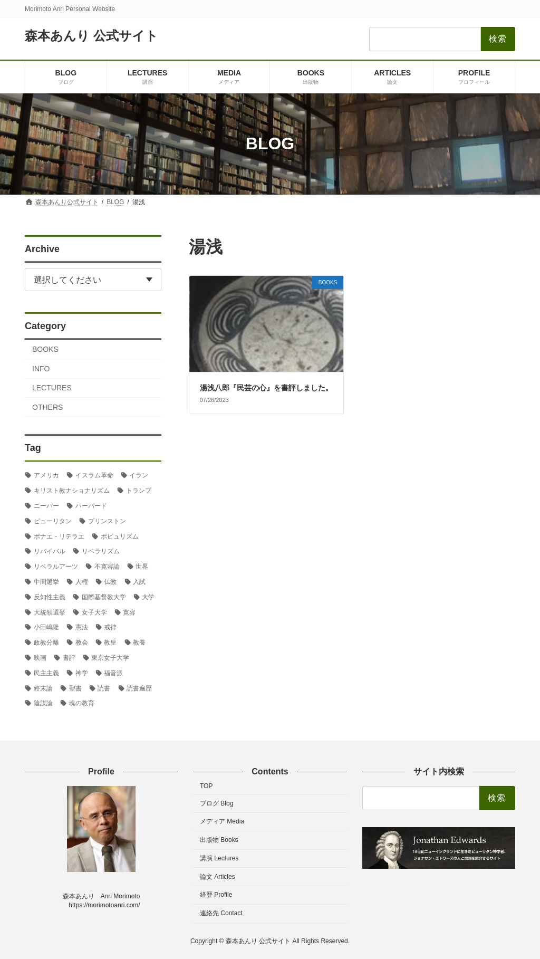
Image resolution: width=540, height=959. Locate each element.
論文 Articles (217, 876)
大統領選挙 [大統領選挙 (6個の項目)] (49, 612)
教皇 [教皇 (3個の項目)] (110, 642)
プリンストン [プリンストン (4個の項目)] (107, 520)
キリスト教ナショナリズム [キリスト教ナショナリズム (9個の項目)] (72, 490)
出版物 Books (219, 839)
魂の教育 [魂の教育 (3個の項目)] (81, 703)
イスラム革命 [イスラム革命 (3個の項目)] (94, 475)
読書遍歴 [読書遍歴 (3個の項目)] (139, 688)
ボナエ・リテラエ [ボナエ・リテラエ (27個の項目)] (59, 536)
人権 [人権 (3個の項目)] (81, 582)
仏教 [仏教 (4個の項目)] (110, 582)
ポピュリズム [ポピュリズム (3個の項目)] (120, 536)
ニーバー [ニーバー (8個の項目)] (46, 506)
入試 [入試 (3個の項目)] (139, 582)
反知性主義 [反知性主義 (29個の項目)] (49, 596)
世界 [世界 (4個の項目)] (142, 566)
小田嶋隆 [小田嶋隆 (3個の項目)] (46, 627)
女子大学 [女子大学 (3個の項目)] (94, 612)
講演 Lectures (219, 858)
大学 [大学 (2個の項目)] (148, 596)
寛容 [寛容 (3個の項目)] (129, 612)
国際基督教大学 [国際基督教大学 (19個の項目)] (104, 596)
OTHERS (47, 407)
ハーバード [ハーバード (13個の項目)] (91, 506)
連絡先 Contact (221, 913)
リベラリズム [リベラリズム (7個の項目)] (101, 551)
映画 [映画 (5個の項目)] (40, 657)
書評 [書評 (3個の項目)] (69, 657)
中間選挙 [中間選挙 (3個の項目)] (46, 582)
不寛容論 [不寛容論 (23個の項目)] (107, 566)
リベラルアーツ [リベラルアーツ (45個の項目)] (56, 566)
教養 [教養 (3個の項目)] (139, 642)
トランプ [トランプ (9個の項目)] (138, 490)
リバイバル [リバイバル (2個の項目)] (49, 551)
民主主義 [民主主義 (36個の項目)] (46, 672)
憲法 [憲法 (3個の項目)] (81, 627)
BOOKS (45, 349)
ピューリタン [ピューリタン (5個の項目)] (53, 520)
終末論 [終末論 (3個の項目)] (43, 688)
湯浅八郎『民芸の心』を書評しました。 (266, 387)
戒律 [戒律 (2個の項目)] (110, 627)
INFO (41, 368)
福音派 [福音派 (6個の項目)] (113, 672)
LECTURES (52, 387)
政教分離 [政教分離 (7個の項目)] (46, 642)
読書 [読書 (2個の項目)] (104, 688)
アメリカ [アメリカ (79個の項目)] (46, 475)
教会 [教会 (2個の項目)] (81, 642)
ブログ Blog (216, 803)
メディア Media (222, 821)
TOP (206, 786)
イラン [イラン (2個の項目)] (138, 475)
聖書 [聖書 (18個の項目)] (75, 688)
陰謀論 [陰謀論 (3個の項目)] (43, 703)
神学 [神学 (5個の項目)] (81, 672)
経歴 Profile (216, 894)
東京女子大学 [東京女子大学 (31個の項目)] (110, 657)
